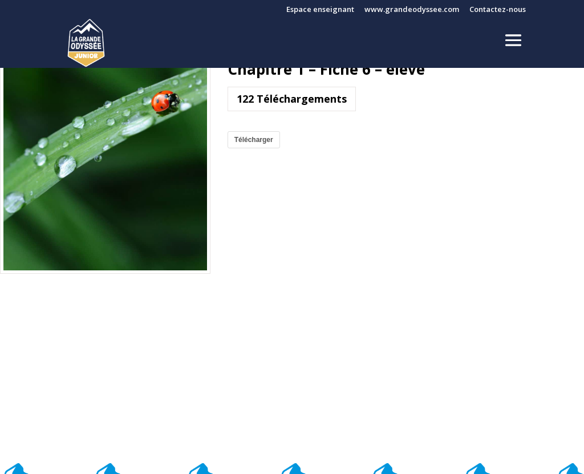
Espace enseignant (320, 10)
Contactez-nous (497, 10)
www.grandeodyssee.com (411, 10)
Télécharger (253, 140)
